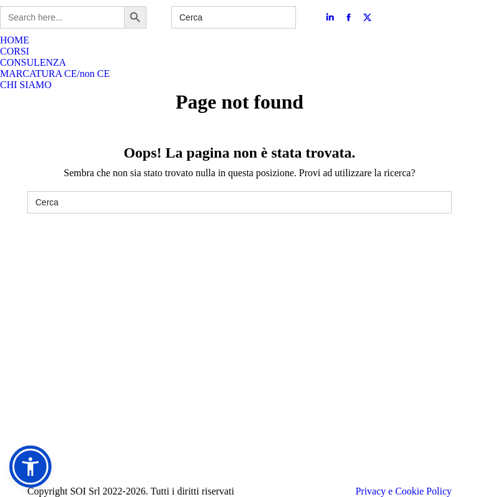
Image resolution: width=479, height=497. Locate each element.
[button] (30, 467)
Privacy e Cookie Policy (404, 491)
